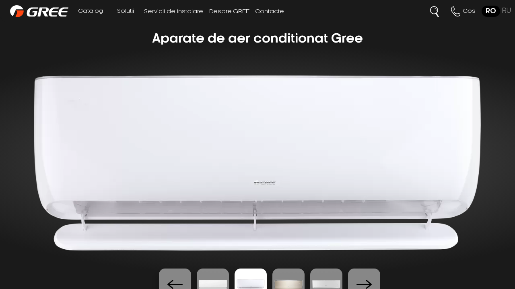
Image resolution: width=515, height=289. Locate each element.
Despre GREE (229, 11)
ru (506, 11)
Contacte (269, 11)
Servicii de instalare (173, 11)
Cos (469, 11)
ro (491, 11)
